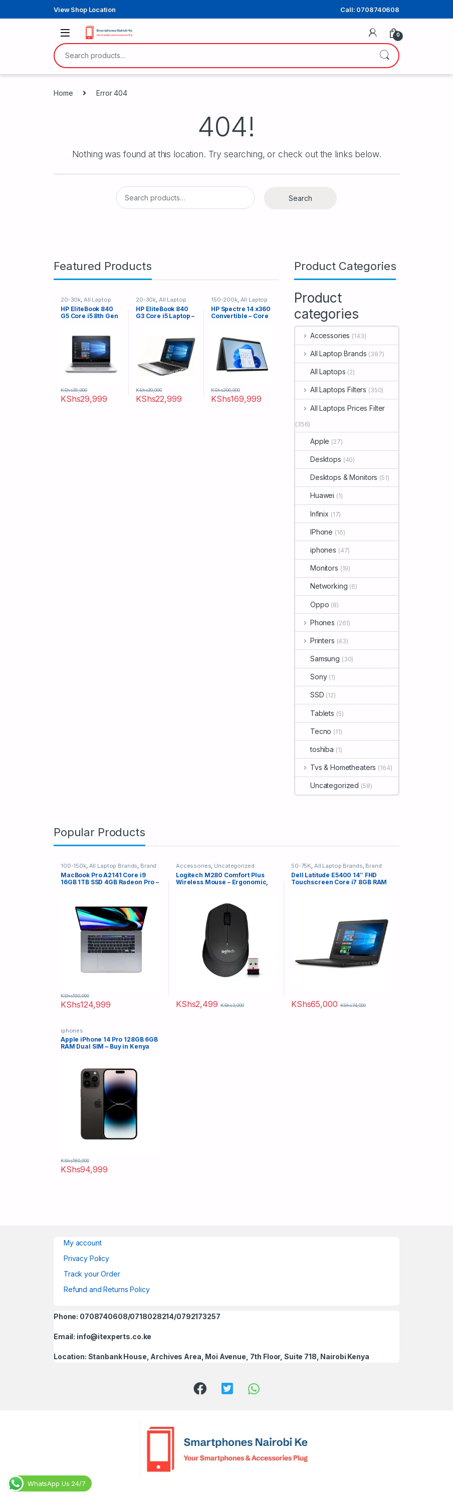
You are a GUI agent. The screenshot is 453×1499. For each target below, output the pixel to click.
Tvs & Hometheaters (335, 767)
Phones (315, 622)
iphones (315, 550)
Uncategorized (327, 785)
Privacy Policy (86, 1258)
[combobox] (212, 55)
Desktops (318, 459)
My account (83, 1242)
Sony (311, 676)
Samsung (317, 658)
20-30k (71, 299)
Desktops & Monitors (336, 477)
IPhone (314, 532)
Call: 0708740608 (369, 10)
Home (63, 93)
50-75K (301, 865)
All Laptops (320, 371)
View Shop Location (84, 10)
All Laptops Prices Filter (340, 408)
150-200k (224, 299)
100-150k (73, 865)
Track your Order (92, 1274)
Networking (321, 586)
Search (384, 55)
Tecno (313, 731)
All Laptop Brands (330, 353)
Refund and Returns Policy (107, 1289)
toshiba (314, 749)
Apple (312, 441)
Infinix (312, 514)
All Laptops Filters (330, 389)
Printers (315, 640)
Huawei (314, 495)
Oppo (312, 604)
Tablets (314, 713)
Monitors (316, 568)
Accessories (322, 335)
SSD (309, 694)
